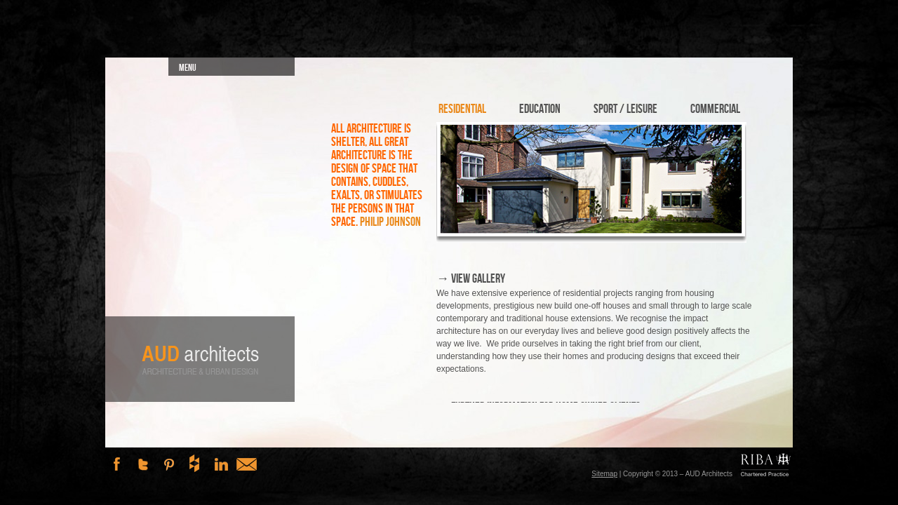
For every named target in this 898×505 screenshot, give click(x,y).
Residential (462, 109)
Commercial (715, 109)
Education (540, 109)
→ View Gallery (470, 278)
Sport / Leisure (625, 109)
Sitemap (604, 474)
